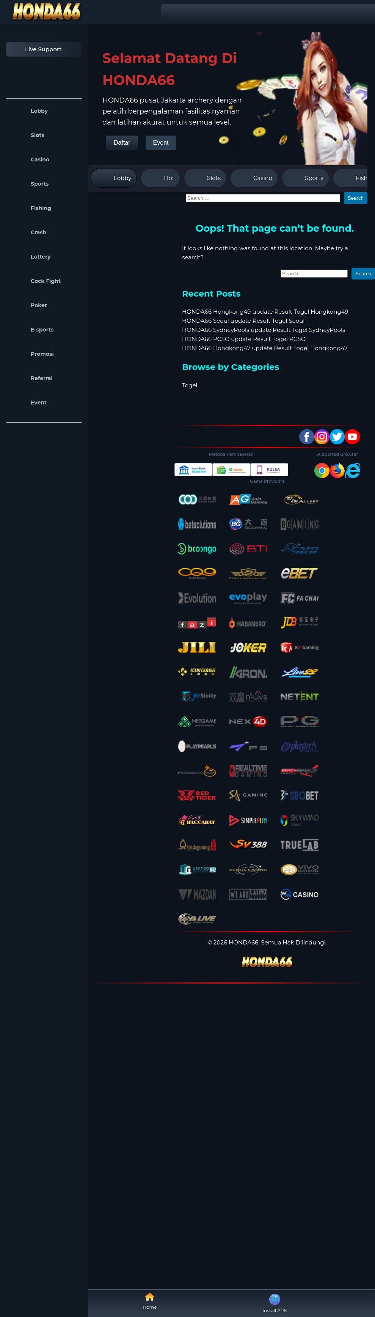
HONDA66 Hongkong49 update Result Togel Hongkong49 (265, 311)
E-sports (31, 329)
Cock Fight (35, 281)
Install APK (274, 1302)
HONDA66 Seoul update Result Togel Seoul (243, 320)
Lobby (28, 110)
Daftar (122, 142)
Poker (28, 305)
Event (28, 402)
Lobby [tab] (113, 178)
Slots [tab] (205, 178)
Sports (29, 183)
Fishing (30, 208)
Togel (190, 385)
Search (356, 198)
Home (150, 1301)
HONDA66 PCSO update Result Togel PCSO (244, 339)
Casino (29, 159)
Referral (31, 378)
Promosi (31, 353)
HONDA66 (243, 942)
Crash (27, 232)
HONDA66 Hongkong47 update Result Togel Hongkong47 (265, 348)
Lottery (30, 256)
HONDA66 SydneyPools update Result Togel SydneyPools (263, 329)
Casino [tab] (254, 178)
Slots (26, 135)
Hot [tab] (160, 178)
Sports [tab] (305, 178)
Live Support (35, 49)
